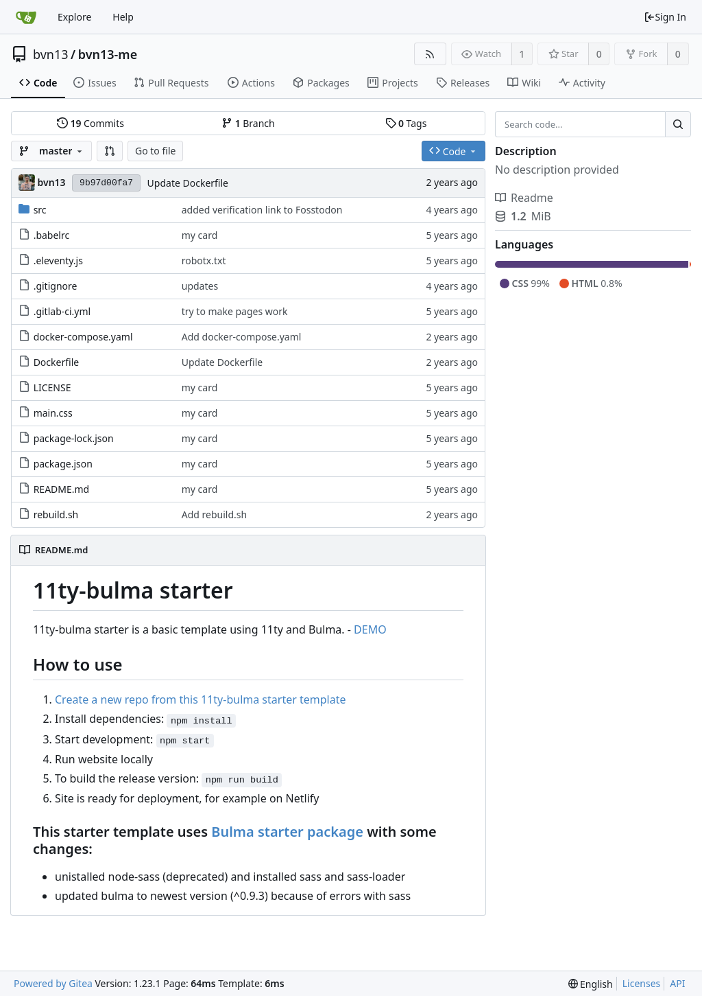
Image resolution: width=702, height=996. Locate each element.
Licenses (641, 983)
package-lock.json (74, 438)
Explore (74, 16)
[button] (110, 151)
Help (123, 16)
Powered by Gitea (53, 983)
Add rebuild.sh (214, 514)
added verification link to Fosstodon (262, 209)
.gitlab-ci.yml (62, 311)
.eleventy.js (58, 260)
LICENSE (52, 387)
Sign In (665, 16)
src (40, 209)
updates (200, 285)
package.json (63, 463)
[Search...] (678, 124)
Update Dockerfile (187, 182)
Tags (406, 123)
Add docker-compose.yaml (242, 336)
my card (200, 235)
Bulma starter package (287, 831)
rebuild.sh (56, 514)
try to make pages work (235, 311)
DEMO (370, 629)
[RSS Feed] (430, 54)
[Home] (26, 17)
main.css (53, 412)
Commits (90, 123)
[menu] (590, 984)
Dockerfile (57, 362)
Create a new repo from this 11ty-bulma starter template (200, 699)
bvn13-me (107, 54)
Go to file (155, 150)
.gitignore (55, 285)
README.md (62, 489)
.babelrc (52, 235)
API (677, 983)
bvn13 (51, 54)
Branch (248, 123)
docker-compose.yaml (83, 336)
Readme (524, 198)
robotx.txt (204, 260)
